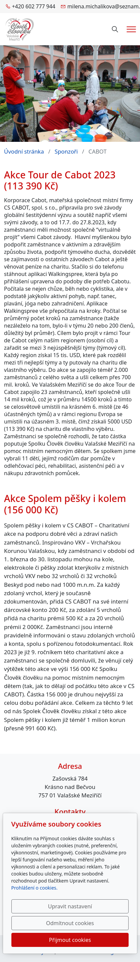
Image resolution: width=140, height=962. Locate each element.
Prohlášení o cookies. (34, 888)
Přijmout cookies (70, 940)
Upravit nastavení (70, 906)
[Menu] (131, 29)
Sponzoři (66, 151)
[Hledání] (115, 29)
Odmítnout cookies (70, 923)
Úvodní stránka (24, 151)
